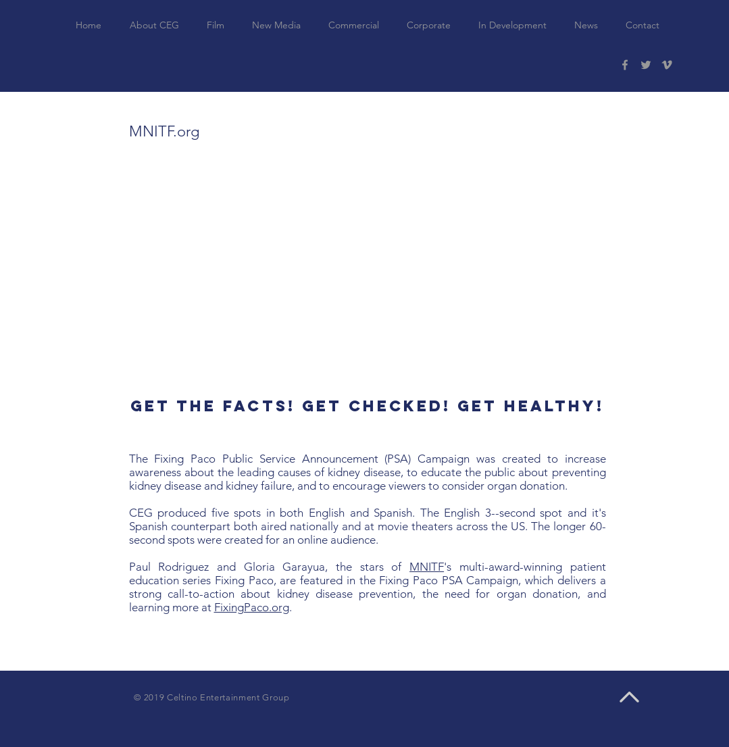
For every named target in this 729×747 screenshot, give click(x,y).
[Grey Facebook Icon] (625, 65)
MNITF (426, 566)
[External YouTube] (365, 271)
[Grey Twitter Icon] (646, 65)
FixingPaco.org (251, 607)
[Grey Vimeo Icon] (667, 65)
